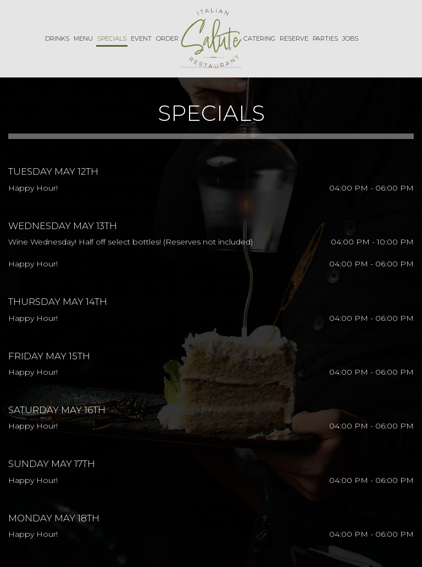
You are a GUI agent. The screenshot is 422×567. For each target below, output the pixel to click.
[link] (211, 38)
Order (167, 38)
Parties (325, 38)
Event (141, 38)
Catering (259, 38)
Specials (111, 38)
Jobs (350, 38)
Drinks (57, 38)
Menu (83, 38)
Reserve (294, 38)
